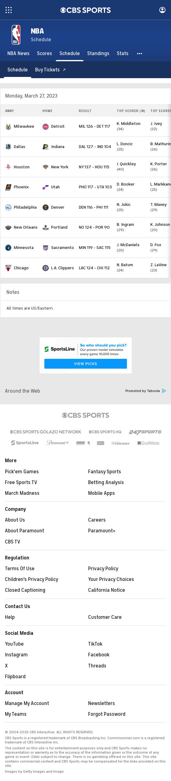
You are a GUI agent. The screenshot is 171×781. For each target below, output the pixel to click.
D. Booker (126, 184)
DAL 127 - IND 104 (95, 146)
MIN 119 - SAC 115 (95, 247)
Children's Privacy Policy (31, 579)
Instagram (16, 655)
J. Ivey (156, 123)
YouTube (14, 644)
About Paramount (24, 531)
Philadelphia (25, 207)
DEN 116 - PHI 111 (93, 207)
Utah (55, 187)
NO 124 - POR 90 (94, 227)
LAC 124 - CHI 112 (94, 267)
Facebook (98, 655)
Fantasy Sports (104, 472)
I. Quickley (126, 163)
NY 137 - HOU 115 (94, 167)
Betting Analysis (106, 482)
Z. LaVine (158, 264)
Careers (97, 520)
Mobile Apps (101, 493)
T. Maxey (158, 204)
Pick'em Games (22, 472)
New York (59, 167)
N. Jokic (124, 204)
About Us (15, 520)
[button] (140, 53)
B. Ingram (125, 224)
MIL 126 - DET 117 (94, 126)
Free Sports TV (21, 482)
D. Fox (155, 244)
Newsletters (101, 703)
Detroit (58, 126)
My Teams (15, 714)
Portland (59, 227)
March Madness (22, 493)
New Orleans (26, 227)
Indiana (57, 146)
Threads (97, 666)
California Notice (106, 590)
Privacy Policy (103, 569)
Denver (57, 207)
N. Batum (125, 264)
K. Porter (158, 163)
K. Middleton (128, 123)
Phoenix (21, 187)
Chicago (21, 267)
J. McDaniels (128, 244)
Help (10, 617)
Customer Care (105, 617)
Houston (22, 167)
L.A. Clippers (62, 267)
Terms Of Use (20, 569)
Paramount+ (102, 531)
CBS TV (12, 542)
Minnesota (24, 247)
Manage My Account (27, 703)
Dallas (19, 146)
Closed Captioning (25, 590)
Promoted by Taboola (145, 391)
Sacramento (62, 247)
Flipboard (15, 677)
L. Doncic (125, 143)
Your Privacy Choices (111, 579)
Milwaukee (24, 126)
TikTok (95, 644)
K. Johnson (160, 224)
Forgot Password (106, 714)
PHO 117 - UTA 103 (95, 187)
